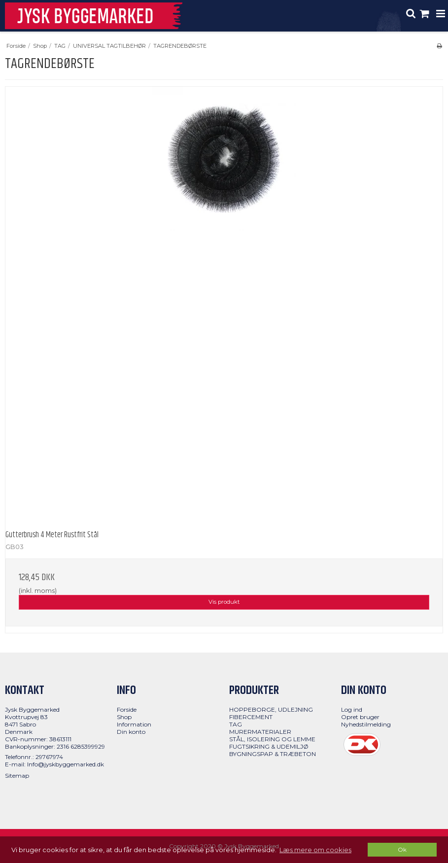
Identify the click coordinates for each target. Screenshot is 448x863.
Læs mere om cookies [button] (315, 850)
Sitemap (17, 775)
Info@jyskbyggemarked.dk (65, 764)
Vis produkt (224, 601)
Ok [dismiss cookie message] (402, 849)
